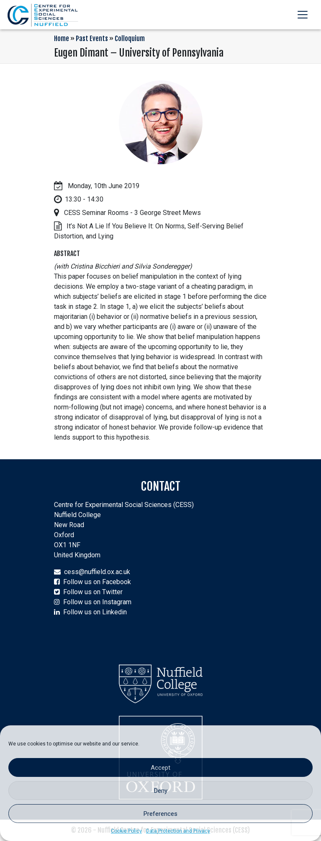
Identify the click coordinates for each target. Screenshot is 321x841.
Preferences (160, 814)
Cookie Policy (126, 831)
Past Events (92, 38)
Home (61, 38)
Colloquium (130, 38)
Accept (160, 767)
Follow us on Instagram (97, 602)
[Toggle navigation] (302, 14)
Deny (160, 790)
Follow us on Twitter (93, 592)
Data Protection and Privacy (178, 831)
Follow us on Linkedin (95, 612)
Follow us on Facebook (97, 582)
